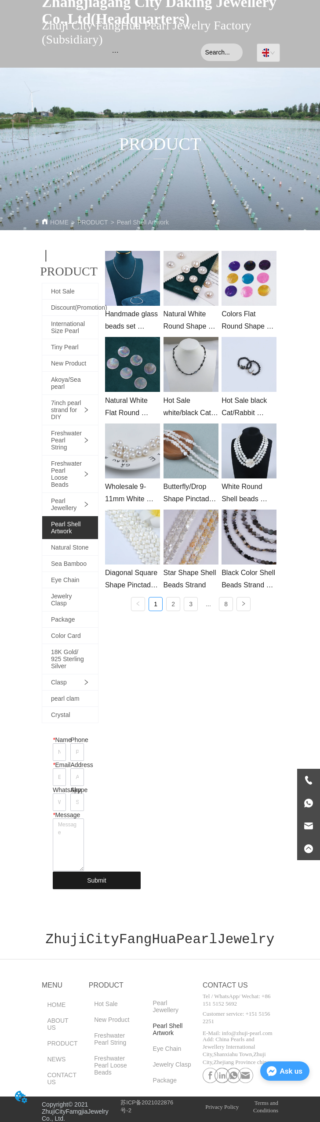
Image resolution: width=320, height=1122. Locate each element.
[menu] (115, 52)
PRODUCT (92, 222)
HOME (59, 222)
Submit (96, 880)
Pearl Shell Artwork (143, 222)
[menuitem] (115, 52)
